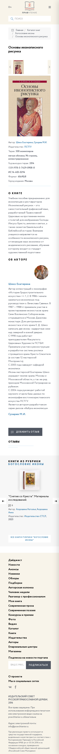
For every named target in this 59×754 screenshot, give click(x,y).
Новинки (14, 573)
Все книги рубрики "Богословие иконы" (29, 538)
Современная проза (21, 605)
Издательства (17, 637)
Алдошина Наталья (26, 509)
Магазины (14, 651)
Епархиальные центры (22, 646)
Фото (12, 619)
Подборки (15, 583)
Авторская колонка (21, 587)
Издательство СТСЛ (35, 516)
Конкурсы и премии (21, 615)
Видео (12, 624)
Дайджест (15, 560)
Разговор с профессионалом (26, 596)
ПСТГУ (28, 147)
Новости (14, 564)
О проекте (15, 676)
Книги (12, 633)
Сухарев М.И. (40, 142)
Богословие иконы (26, 464)
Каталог (13, 628)
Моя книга (15, 601)
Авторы (13, 642)
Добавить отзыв (25, 432)
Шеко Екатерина (24, 142)
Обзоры (13, 578)
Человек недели (19, 592)
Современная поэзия (21, 610)
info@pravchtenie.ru (18, 726)
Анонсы (13, 569)
